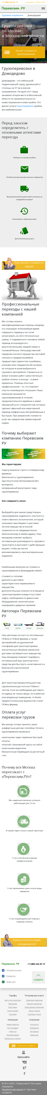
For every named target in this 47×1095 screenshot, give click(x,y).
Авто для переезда (13, 1000)
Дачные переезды (34, 1004)
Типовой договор (13, 970)
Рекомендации (13, 1035)
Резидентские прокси (12, 1089)
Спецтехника (12, 1011)
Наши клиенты (13, 1024)
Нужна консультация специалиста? (26, 942)
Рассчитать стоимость (26, 1045)
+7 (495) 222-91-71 (10, 2)
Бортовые (12, 1007)
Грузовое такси (34, 1014)
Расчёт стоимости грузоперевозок (26, 52)
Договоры (34, 1031)
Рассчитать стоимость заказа (29, 264)
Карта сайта (23, 1056)
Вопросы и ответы (13, 1038)
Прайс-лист (11, 982)
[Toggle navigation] (43, 8)
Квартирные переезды (34, 1007)
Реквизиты (10, 976)
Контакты (34, 1024)
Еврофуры (12, 1004)
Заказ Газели (34, 1011)
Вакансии (34, 1035)
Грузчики (13, 1014)
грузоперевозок (25, 106)
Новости (12, 1031)
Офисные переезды (34, 1000)
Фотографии (12, 1028)
